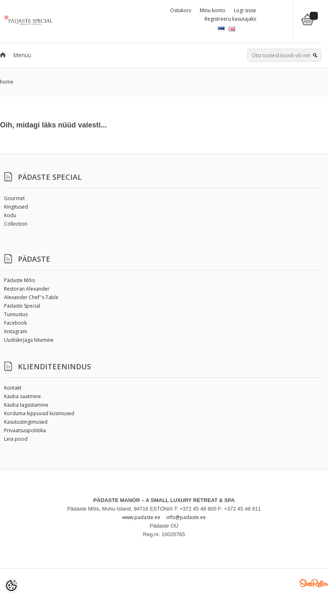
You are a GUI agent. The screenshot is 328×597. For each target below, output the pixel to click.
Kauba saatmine (22, 396)
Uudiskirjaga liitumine (29, 339)
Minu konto (212, 10)
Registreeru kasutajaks (230, 18)
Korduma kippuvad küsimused (39, 413)
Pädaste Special (22, 305)
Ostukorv (180, 10)
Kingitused (16, 206)
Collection (15, 223)
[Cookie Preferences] (11, 585)
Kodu (10, 215)
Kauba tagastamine (26, 404)
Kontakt (13, 387)
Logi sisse (245, 10)
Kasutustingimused (25, 421)
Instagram (15, 331)
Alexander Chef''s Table (31, 297)
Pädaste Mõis (19, 280)
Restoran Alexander (27, 288)
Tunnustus (16, 314)
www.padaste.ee (141, 517)
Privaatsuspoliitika (25, 430)
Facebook (15, 322)
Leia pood (16, 438)
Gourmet (14, 198)
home (6, 81)
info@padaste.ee (186, 517)
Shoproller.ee (314, 583)
